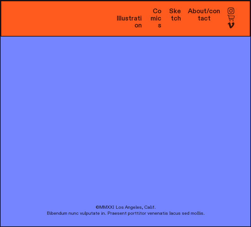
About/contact (204, 15)
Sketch (175, 15)
